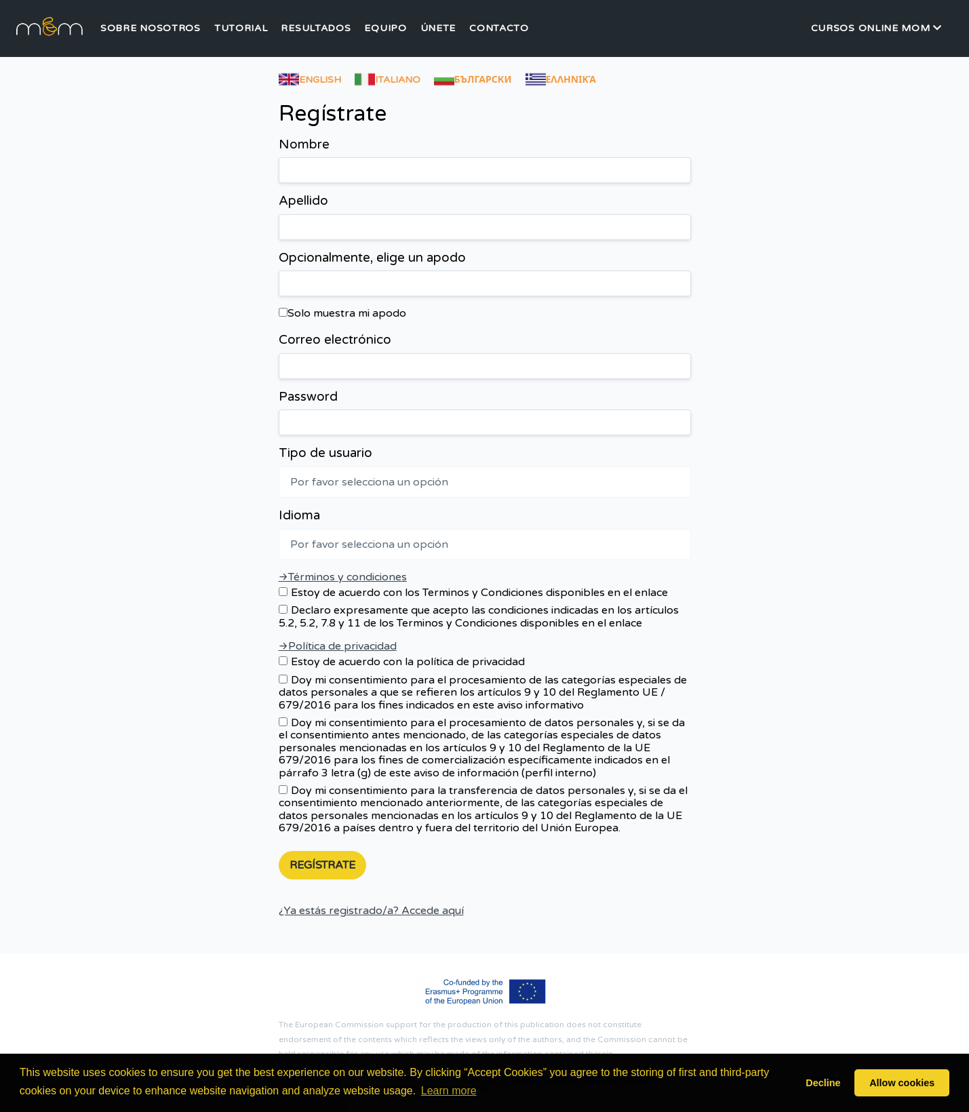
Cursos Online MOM (876, 28)
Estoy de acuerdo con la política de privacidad (402, 662)
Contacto (499, 28)
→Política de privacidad (338, 646)
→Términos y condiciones (343, 577)
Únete (438, 28)
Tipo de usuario (325, 453)
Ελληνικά (561, 77)
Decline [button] (823, 1082)
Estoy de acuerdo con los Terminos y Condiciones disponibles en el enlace (473, 593)
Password (308, 397)
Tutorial (241, 28)
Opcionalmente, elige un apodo (372, 258)
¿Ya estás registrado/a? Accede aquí (371, 910)
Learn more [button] (449, 1090)
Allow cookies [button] (901, 1082)
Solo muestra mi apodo (342, 313)
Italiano (387, 77)
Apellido (303, 201)
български (473, 77)
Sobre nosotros (150, 28)
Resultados (316, 28)
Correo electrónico (335, 340)
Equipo (385, 28)
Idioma (299, 516)
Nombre (304, 145)
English (310, 77)
